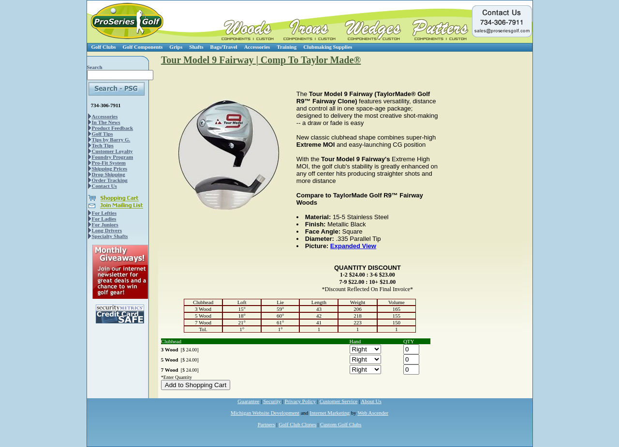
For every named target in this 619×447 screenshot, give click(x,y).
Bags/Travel (223, 47)
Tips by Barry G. (111, 139)
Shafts (196, 47)
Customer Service (339, 401)
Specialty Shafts (110, 236)
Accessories (257, 47)
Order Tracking (110, 180)
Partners (266, 424)
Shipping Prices (110, 168)
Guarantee (248, 401)
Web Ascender (372, 413)
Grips (175, 47)
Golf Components (143, 47)
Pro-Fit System (109, 163)
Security (272, 401)
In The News (106, 122)
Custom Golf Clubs (341, 424)
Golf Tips (102, 134)
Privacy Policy (300, 401)
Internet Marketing (330, 413)
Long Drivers (107, 230)
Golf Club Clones (297, 424)
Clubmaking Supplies (327, 47)
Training (286, 47)
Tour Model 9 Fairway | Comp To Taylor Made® (261, 60)
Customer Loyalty (112, 151)
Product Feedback (112, 128)
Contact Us (104, 186)
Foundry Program (112, 157)
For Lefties (104, 213)
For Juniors (105, 224)
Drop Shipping (108, 174)
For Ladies (104, 219)
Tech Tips (103, 145)
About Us (371, 401)
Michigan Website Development (265, 413)
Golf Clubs (103, 47)
